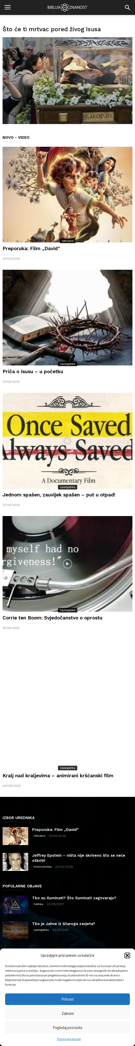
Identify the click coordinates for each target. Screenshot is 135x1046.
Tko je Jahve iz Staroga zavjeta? (63, 889)
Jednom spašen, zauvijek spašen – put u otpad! (59, 495)
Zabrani (68, 1013)
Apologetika (67, 363)
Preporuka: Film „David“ (31, 248)
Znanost (62, 940)
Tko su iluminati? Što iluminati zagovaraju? (74, 863)
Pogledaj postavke (67, 1027)
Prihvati (67, 999)
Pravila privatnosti (69, 1039)
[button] (127, 955)
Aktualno (67, 240)
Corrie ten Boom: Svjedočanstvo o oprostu (52, 618)
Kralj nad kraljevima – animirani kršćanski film (58, 741)
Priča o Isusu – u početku (33, 371)
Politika (38, 869)
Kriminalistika (43, 831)
